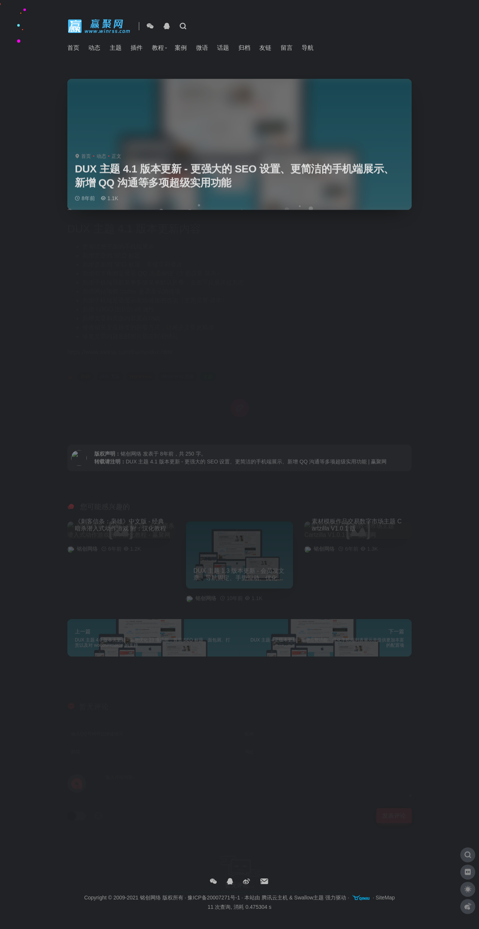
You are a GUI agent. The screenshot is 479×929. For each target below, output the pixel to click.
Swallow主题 (309, 898)
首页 (73, 48)
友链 (265, 48)
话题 (223, 48)
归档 (244, 48)
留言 (287, 48)
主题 (116, 48)
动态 (94, 48)
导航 (308, 48)
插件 (137, 48)
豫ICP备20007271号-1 (213, 898)
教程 (158, 48)
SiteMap (385, 898)
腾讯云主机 (275, 898)
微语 (202, 48)
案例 (181, 48)
